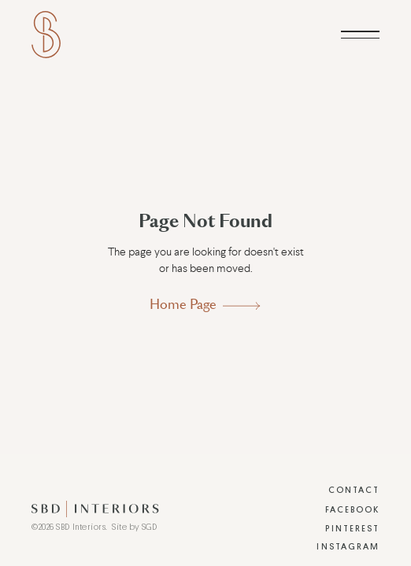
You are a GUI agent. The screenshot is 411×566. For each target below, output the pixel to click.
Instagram (348, 546)
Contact (354, 490)
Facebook (352, 509)
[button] (360, 34)
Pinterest (352, 528)
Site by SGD (134, 527)
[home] (46, 34)
